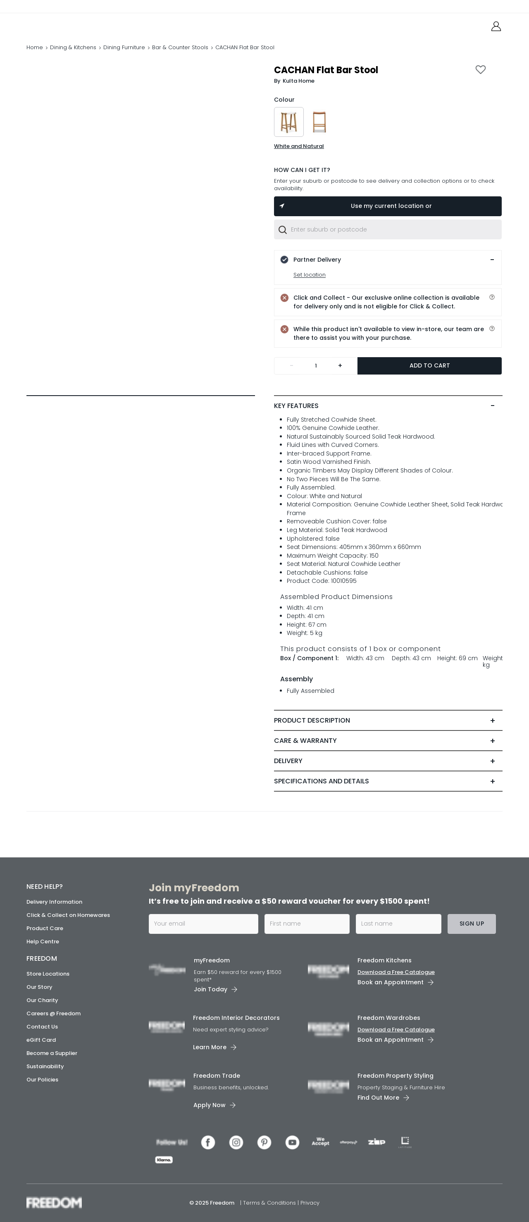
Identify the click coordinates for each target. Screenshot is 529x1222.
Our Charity (42, 1000)
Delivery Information (54, 902)
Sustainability (45, 1066)
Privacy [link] (309, 1203)
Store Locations (47, 974)
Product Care (44, 928)
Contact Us (42, 1027)
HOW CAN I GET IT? (302, 170)
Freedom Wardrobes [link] (388, 1018)
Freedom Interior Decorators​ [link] (236, 1018)
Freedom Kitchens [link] (384, 960)
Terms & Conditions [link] (270, 1203)
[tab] (388, 406)
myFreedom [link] (212, 960)
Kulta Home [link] (299, 81)
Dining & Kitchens (73, 47)
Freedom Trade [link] (216, 1076)
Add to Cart (430, 365)
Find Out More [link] (378, 1097)
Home (34, 47)
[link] (63, 24)
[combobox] (388, 229)
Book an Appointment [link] (390, 982)
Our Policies (42, 1080)
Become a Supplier (51, 1053)
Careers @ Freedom (53, 1013)
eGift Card (41, 1040)
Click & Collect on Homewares (68, 915)
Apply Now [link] (209, 1105)
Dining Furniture (124, 47)
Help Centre (42, 941)
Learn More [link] (209, 1047)
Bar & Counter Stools (180, 47)
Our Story (39, 987)
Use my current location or (355, 206)
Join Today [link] (210, 989)
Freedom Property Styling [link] (395, 1076)
